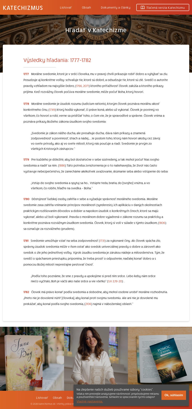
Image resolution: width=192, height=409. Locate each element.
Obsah (86, 7)
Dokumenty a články (115, 7)
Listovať (66, 7)
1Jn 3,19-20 (115, 281)
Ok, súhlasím (173, 395)
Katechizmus (23, 7)
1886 (62, 165)
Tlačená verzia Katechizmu (163, 7)
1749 (52, 109)
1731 (102, 240)
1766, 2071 (82, 85)
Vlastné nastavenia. (90, 401)
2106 (88, 304)
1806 (162, 222)
